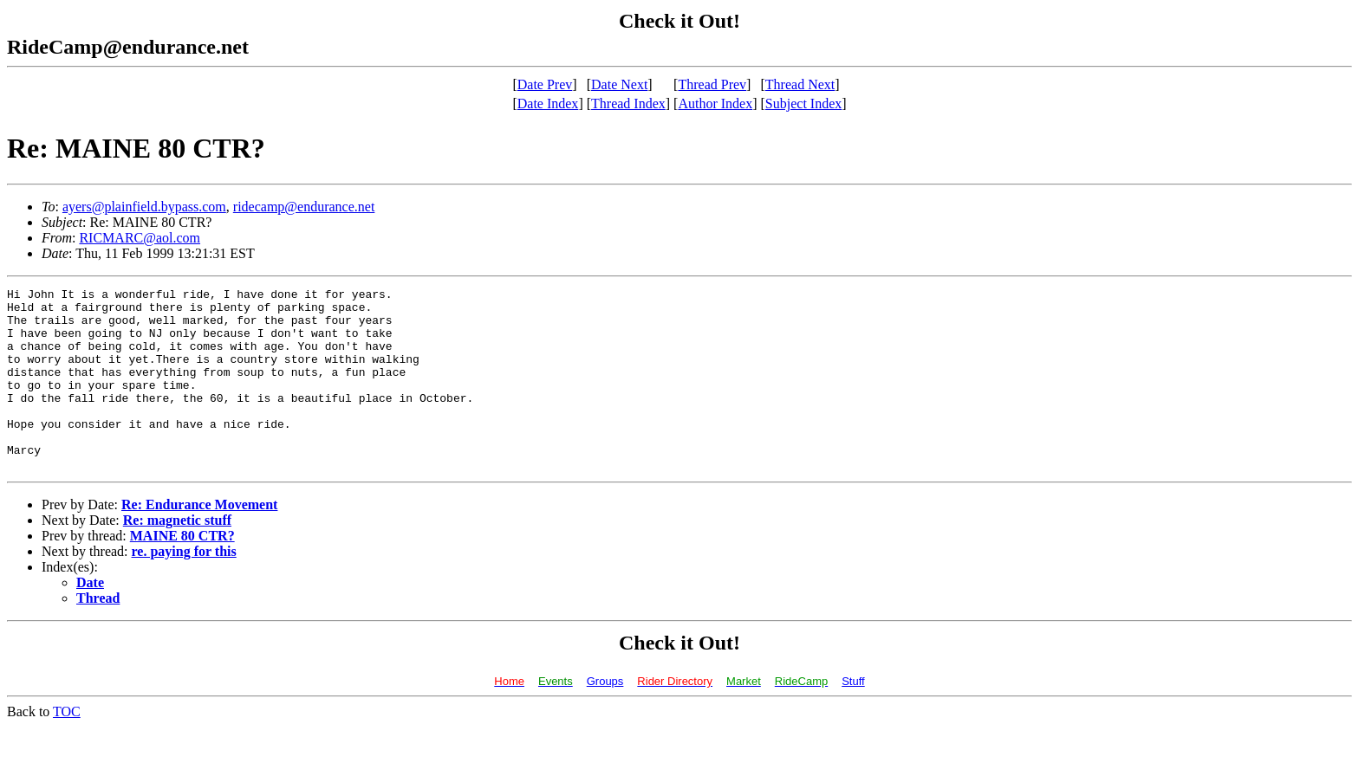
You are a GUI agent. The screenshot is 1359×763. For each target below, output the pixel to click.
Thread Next (800, 84)
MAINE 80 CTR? (182, 572)
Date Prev (545, 84)
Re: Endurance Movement (199, 540)
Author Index (715, 103)
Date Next (619, 84)
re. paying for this (184, 587)
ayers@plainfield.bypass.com (144, 206)
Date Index (548, 103)
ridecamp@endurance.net (304, 206)
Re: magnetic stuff (177, 556)
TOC (67, 747)
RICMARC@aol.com (139, 237)
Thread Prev (712, 84)
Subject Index (803, 103)
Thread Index (628, 103)
